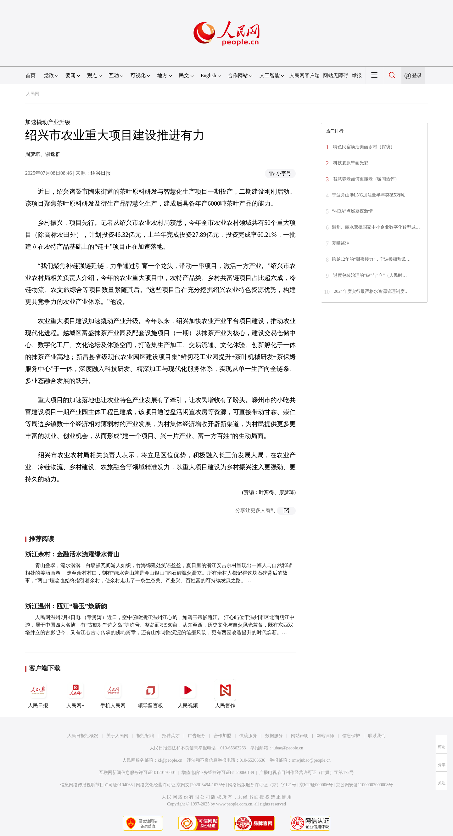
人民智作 (225, 693)
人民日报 (38, 693)
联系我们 (377, 735)
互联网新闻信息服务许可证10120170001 (137, 772)
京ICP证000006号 (316, 784)
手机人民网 (113, 693)
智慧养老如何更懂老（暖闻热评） (365, 179)
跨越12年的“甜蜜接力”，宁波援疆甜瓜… (371, 259)
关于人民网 (117, 735)
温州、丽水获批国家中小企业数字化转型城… (376, 227)
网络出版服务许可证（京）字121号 (262, 784)
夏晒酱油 (341, 243)
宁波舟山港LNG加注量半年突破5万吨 (368, 195)
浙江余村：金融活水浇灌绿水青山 (72, 554)
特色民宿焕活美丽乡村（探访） (363, 147)
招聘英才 (171, 735)
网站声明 (300, 735)
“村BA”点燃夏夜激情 (352, 211)
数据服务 (274, 735)
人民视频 (188, 693)
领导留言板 (150, 693)
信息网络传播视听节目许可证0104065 (96, 784)
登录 (417, 75)
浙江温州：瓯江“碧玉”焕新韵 (66, 606)
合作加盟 (222, 735)
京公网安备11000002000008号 (364, 784)
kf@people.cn (170, 760)
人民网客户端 (304, 75)
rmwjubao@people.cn (311, 760)
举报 (357, 75)
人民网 (32, 93)
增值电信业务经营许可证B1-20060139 (218, 772)
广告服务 (196, 735)
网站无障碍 (335, 75)
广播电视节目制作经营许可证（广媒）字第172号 (306, 772)
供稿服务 (248, 735)
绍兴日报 (101, 173)
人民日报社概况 (82, 735)
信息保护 (351, 735)
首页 (30, 75)
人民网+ (75, 693)
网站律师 (325, 735)
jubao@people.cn (287, 748)
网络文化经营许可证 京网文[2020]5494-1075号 (180, 784)
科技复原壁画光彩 (350, 163)
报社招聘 (145, 735)
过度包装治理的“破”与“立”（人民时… (369, 275)
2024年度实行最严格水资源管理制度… (371, 291)
